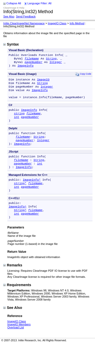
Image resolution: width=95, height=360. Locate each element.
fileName (32, 59)
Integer (55, 63)
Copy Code (83, 76)
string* (20, 195)
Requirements (17, 301)
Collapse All (13, 3)
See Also (8, 16)
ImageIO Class (57, 23)
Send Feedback (26, 16)
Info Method (77, 23)
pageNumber (33, 63)
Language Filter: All (39, 3)
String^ (20, 225)
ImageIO (43, 82)
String (51, 59)
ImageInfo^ (17, 221)
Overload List (15, 343)
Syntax (11, 44)
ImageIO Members (19, 340)
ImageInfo (25, 68)
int (16, 123)
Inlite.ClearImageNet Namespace (24, 23)
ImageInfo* (32, 191)
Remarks (12, 281)
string (19, 119)
